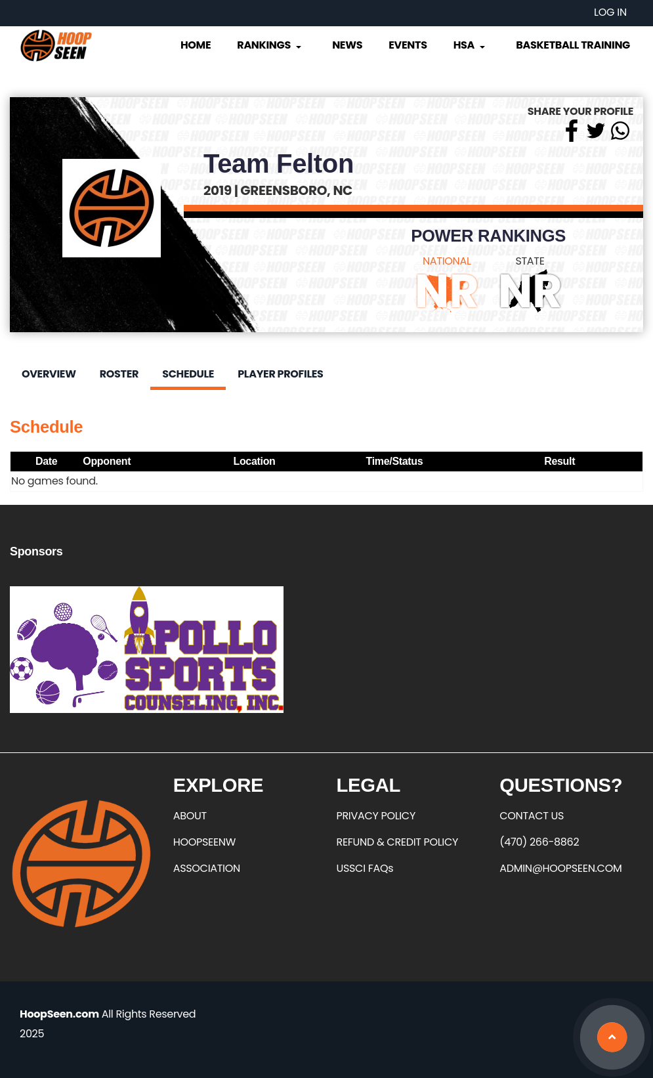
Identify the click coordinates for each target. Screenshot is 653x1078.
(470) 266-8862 (539, 842)
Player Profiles (280, 373)
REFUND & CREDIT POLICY (398, 842)
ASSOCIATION (206, 868)
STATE (529, 261)
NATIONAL (447, 261)
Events (408, 45)
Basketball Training (573, 45)
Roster (119, 373)
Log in (610, 12)
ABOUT (190, 815)
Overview (49, 373)
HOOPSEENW (204, 842)
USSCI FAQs (365, 868)
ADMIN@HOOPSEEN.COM (560, 868)
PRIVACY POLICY (376, 815)
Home (195, 45)
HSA (470, 45)
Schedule (188, 373)
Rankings (270, 45)
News (347, 45)
